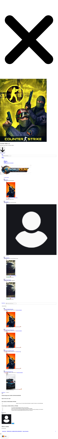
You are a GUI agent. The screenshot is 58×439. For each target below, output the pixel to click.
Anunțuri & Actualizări (20, 372)
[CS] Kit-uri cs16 (18, 351)
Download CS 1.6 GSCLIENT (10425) (9, 350)
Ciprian (6, 372)
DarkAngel (8, 276)
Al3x (7, 198)
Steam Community (6, 177)
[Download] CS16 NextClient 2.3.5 (8, 371)
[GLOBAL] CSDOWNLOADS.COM (8, 309)
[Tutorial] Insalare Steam (12, 297)
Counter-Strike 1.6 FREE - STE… (13, 197)
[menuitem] (3, 157)
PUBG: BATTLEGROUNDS (12, 275)
